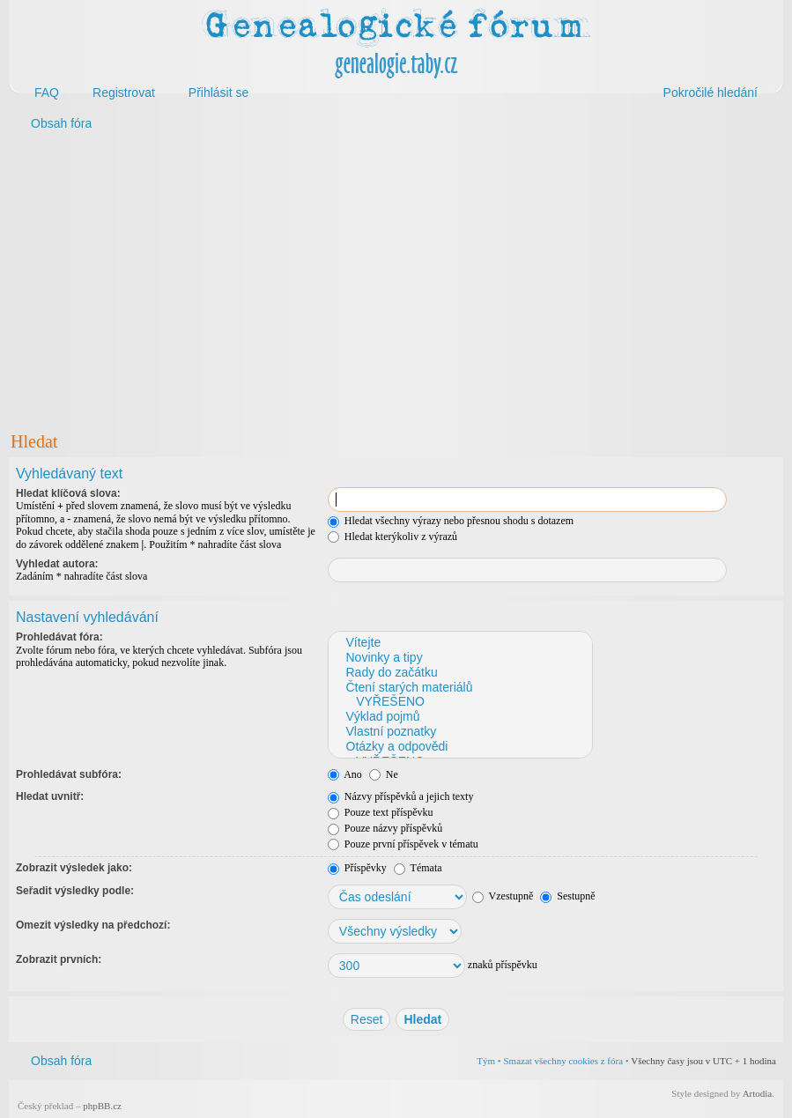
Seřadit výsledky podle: (75, 891)
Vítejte (459, 642)
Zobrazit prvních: (58, 959)
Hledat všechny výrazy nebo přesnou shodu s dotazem (451, 521)
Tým (486, 1060)
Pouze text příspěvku (380, 812)
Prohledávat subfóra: (69, 774)
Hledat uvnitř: (50, 796)
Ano (345, 774)
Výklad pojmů (459, 716)
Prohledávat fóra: (59, 637)
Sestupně (567, 896)
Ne (383, 774)
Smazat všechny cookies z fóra (563, 1060)
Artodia (758, 1093)
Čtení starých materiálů (459, 687)
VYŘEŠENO (459, 701)
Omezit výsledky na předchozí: (93, 925)
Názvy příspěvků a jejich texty (401, 796)
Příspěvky (357, 868)
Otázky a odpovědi (459, 746)
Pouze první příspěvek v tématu (403, 844)
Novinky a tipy (459, 657)
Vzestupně (502, 896)
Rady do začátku (459, 672)
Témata (418, 868)
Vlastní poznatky (459, 731)
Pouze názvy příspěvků (385, 828)
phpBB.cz (102, 1105)
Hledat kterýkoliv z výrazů (392, 536)
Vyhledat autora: (57, 564)
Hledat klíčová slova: (68, 493)
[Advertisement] (396, 280)
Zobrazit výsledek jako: (74, 868)
